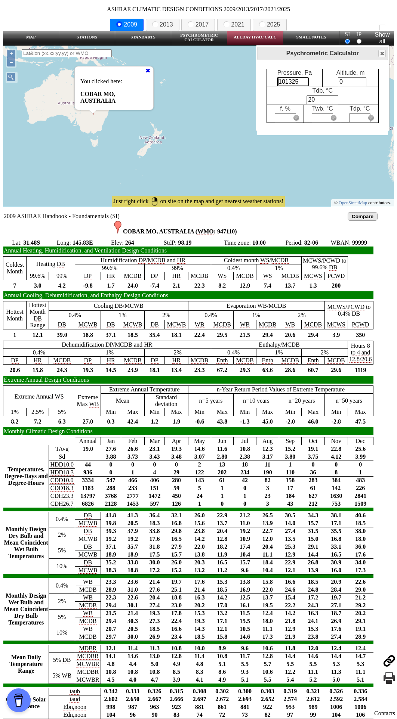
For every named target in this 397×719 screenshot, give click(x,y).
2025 (269, 24)
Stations (87, 37)
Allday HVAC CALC (255, 37)
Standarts (143, 37)
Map (31, 37)
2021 (234, 24)
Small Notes (311, 37)
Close (381, 53)
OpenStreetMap (353, 202)
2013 (162, 24)
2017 (198, 24)
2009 (126, 24)
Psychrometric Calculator (199, 37)
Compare (362, 216)
